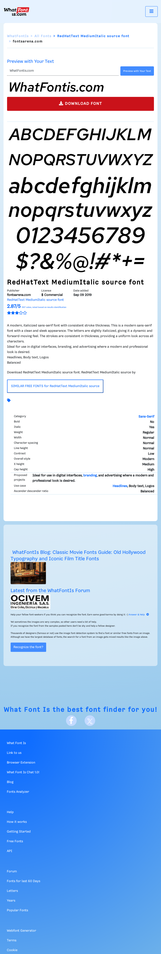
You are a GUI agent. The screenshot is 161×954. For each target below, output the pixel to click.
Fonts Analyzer (18, 792)
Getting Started (19, 831)
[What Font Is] (16, 11)
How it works (17, 822)
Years (11, 900)
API (9, 851)
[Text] (63, 71)
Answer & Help (139, 614)
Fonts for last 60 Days (23, 881)
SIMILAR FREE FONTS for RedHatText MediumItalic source (55, 386)
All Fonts (42, 36)
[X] (90, 720)
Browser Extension (21, 762)
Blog (10, 782)
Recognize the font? (28, 647)
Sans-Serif (146, 416)
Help (10, 812)
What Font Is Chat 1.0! (23, 772)
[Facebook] (71, 720)
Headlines (120, 486)
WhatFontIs (18, 36)
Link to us (14, 753)
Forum (12, 871)
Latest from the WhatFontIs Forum (50, 590)
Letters (12, 891)
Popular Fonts (17, 910)
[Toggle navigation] (151, 11)
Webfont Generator (21, 931)
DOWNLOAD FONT (80, 103)
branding (90, 475)
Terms (11, 940)
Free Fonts (15, 841)
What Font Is (27, 709)
